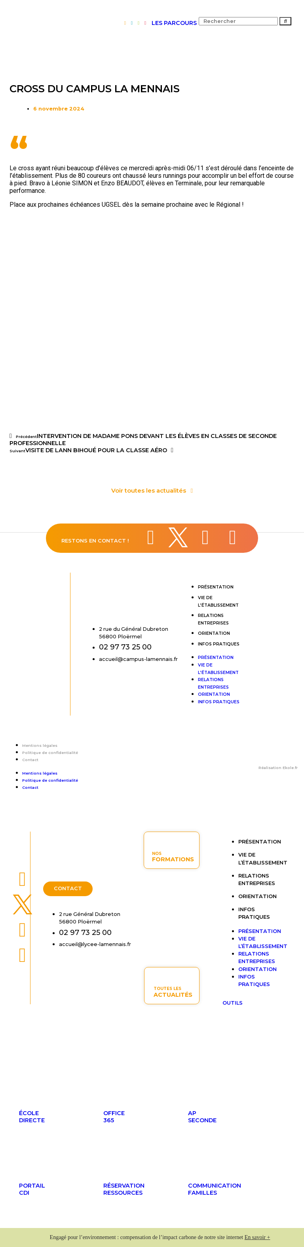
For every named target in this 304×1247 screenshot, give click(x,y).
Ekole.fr (290, 767)
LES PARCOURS (174, 23)
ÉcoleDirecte (32, 1117)
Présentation (216, 587)
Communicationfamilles (214, 1189)
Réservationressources (123, 1189)
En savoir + (257, 1237)
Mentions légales (39, 745)
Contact (30, 760)
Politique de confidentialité (50, 752)
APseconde (202, 1117)
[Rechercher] (285, 21)
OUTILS (232, 1003)
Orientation (214, 633)
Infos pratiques (218, 644)
